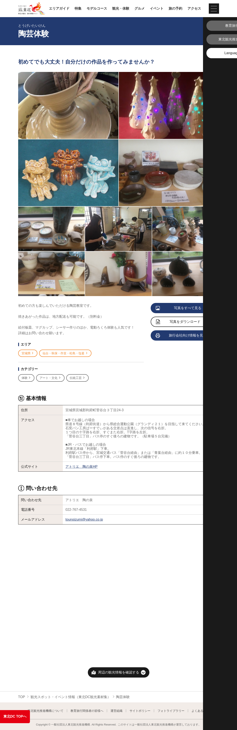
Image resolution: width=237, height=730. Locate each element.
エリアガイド (59, 8)
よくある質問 (200, 710)
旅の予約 (175, 8)
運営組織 (116, 710)
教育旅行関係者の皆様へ (87, 710)
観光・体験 (120, 8)
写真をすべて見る (178, 308)
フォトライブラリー (171, 710)
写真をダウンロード (178, 322)
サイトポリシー (140, 710)
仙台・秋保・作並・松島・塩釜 (65, 353)
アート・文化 (50, 378)
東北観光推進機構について (45, 710)
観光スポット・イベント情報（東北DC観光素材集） (71, 697)
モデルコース (97, 8)
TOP (21, 697)
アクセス (194, 8)
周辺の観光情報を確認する (118, 672)
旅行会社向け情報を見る (181, 336)
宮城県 (28, 353)
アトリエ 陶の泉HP (81, 466)
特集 (78, 8)
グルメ (139, 8)
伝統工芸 (77, 378)
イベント (156, 8)
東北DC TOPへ (14, 716)
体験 (26, 378)
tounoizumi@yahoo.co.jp (84, 519)
